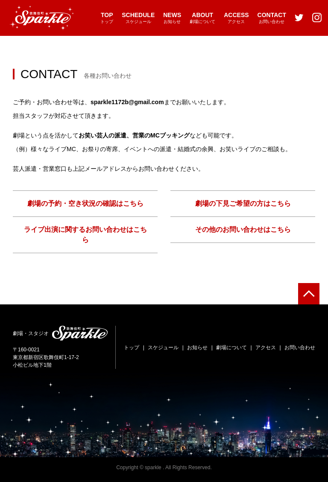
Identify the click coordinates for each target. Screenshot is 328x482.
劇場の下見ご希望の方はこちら (243, 203)
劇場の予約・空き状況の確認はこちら (85, 203)
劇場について (202, 18)
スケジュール (138, 18)
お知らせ (172, 18)
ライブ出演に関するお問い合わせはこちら (85, 234)
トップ (106, 18)
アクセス (236, 18)
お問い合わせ (272, 18)
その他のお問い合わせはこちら (243, 229)
